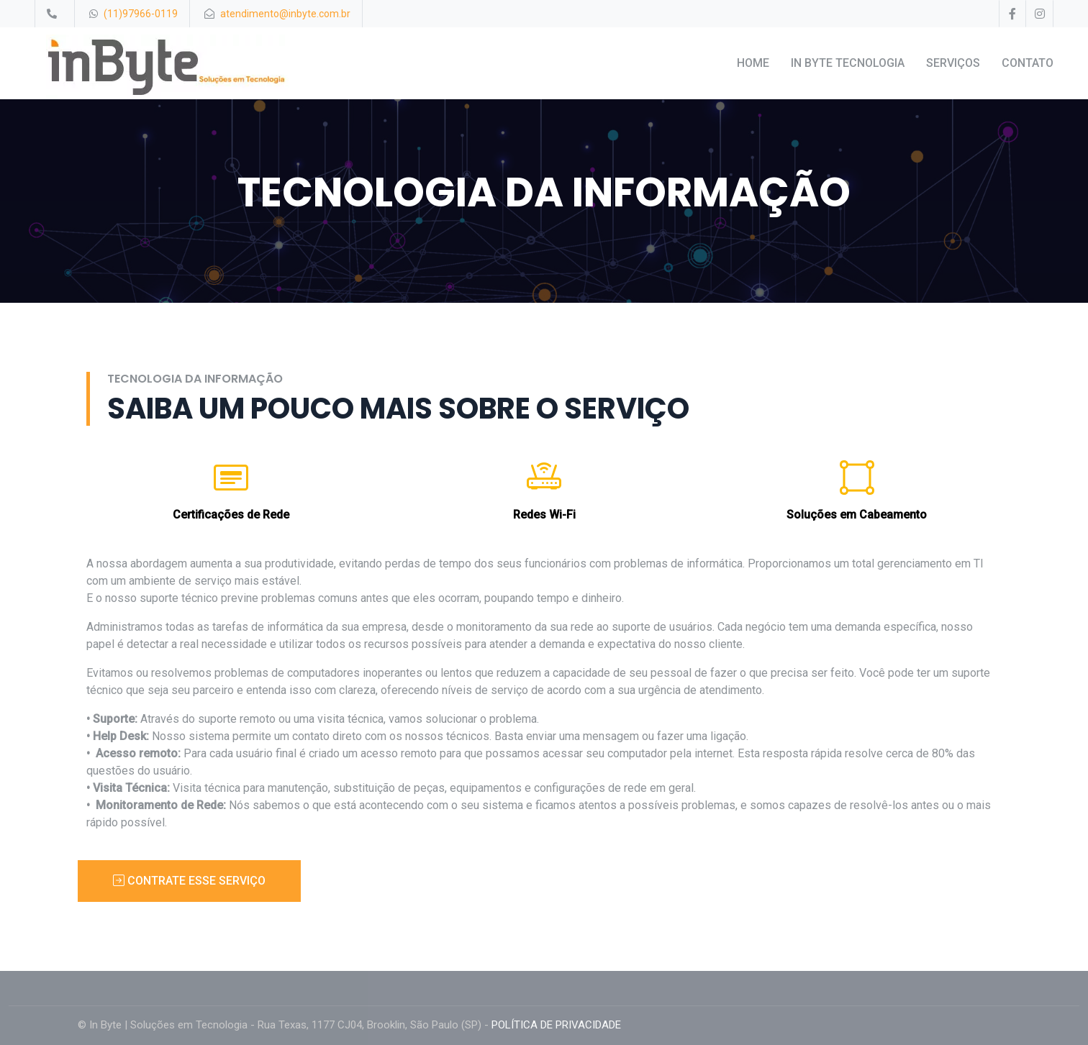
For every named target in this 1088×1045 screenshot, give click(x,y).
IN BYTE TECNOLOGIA (848, 63)
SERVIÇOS (953, 63)
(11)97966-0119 (141, 13)
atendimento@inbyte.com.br (285, 13)
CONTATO (1027, 63)
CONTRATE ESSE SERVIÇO (189, 880)
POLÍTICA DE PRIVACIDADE (556, 1024)
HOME (753, 63)
